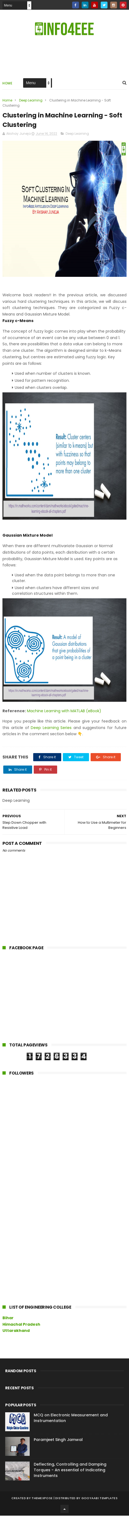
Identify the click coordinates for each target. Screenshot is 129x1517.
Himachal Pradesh (21, 1325)
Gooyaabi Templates (99, 1499)
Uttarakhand (16, 1332)
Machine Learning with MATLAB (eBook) (64, 712)
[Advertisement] (43, 998)
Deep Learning (30, 100)
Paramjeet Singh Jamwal (58, 1441)
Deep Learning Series (51, 729)
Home (7, 83)
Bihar (8, 1319)
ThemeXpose (42, 1499)
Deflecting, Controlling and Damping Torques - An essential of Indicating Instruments (70, 1471)
